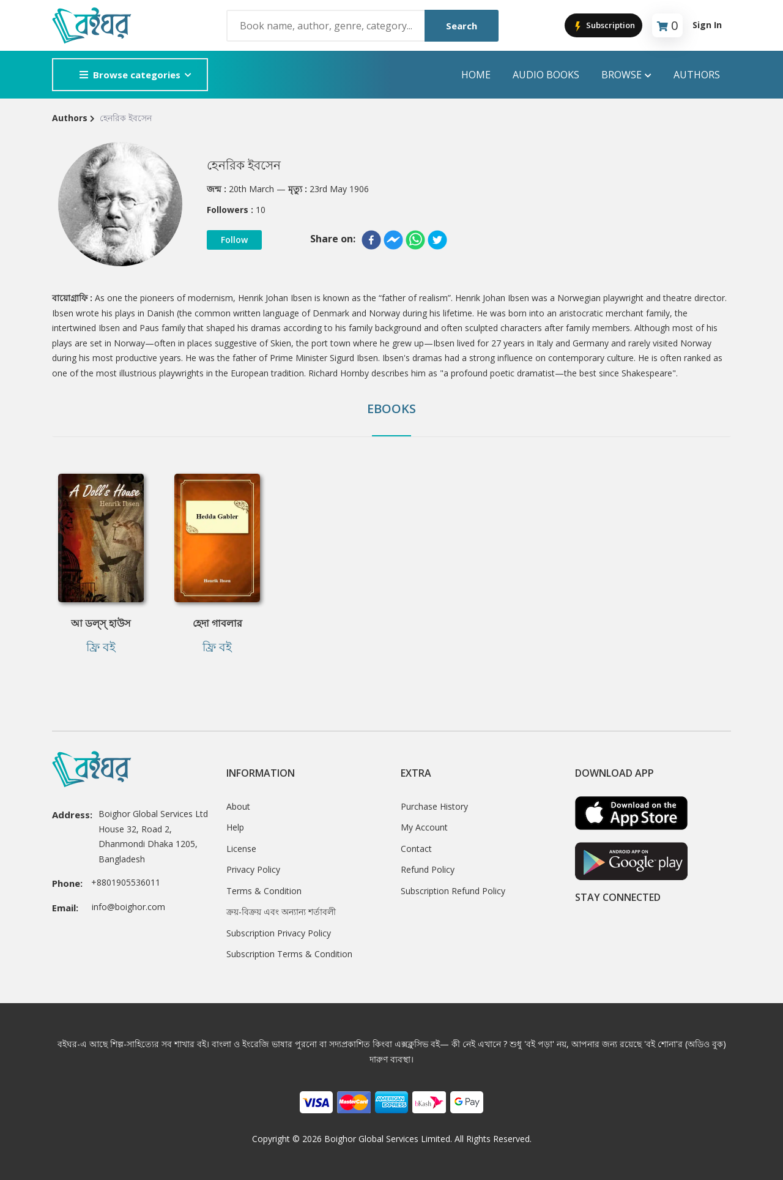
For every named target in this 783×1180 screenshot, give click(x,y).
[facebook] (371, 240)
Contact (416, 848)
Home (476, 74)
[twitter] (437, 240)
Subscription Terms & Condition (289, 954)
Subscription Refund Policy (453, 891)
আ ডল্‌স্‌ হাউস (101, 623)
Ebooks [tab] (391, 408)
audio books (546, 74)
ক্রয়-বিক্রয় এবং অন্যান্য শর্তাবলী (281, 911)
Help (235, 827)
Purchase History (434, 806)
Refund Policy (428, 869)
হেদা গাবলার (217, 623)
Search (461, 26)
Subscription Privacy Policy (278, 933)
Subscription (603, 26)
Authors (697, 74)
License (241, 848)
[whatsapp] (415, 240)
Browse (626, 75)
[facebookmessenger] (393, 240)
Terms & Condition (264, 891)
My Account (424, 827)
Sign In (707, 25)
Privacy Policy (253, 869)
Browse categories (130, 75)
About (238, 806)
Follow (234, 239)
